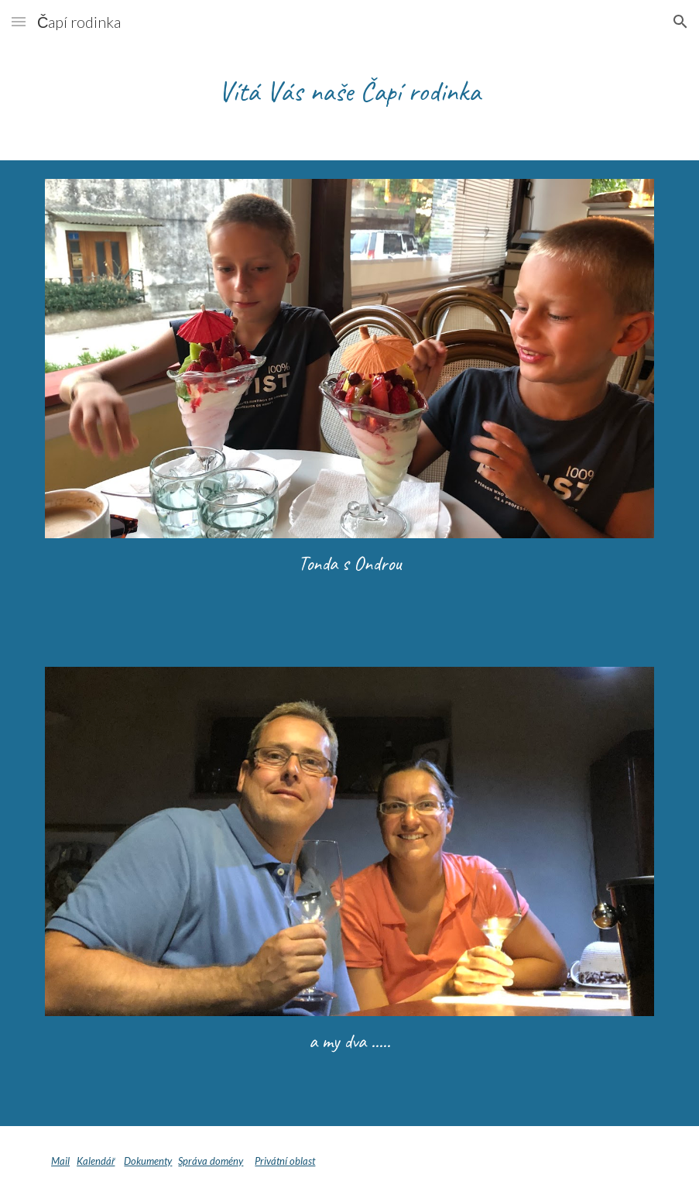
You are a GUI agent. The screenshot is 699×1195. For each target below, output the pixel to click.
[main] (349, 91)
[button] (18, 21)
